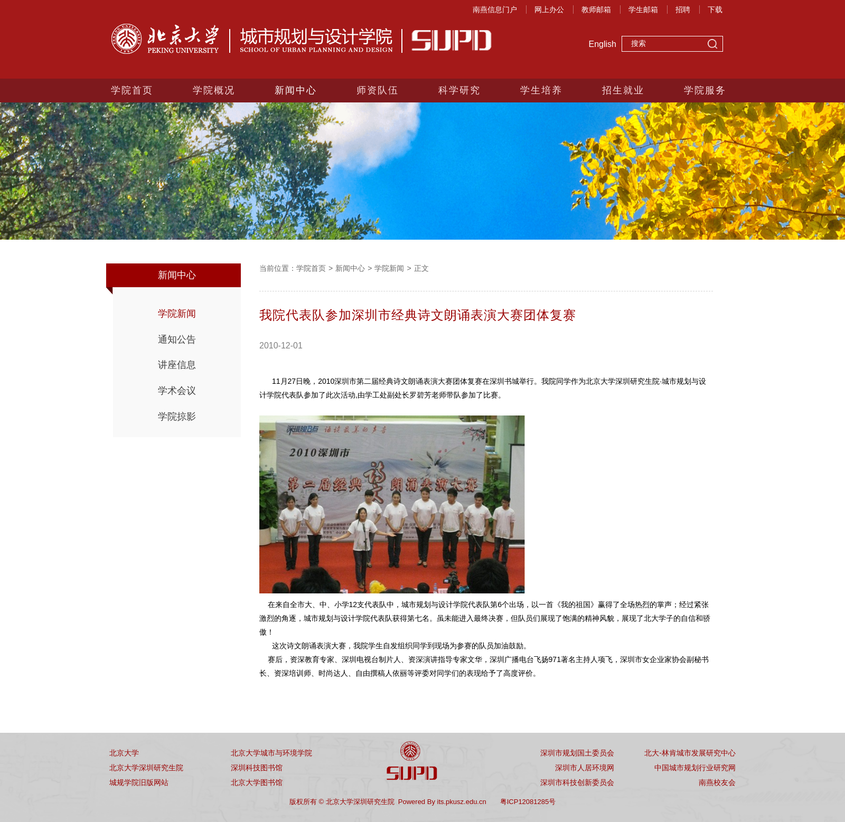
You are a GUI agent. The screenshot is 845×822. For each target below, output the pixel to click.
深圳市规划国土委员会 (577, 753)
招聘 (682, 9)
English (602, 44)
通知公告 (177, 339)
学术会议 (177, 390)
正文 (421, 268)
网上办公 (549, 9)
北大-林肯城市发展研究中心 (690, 753)
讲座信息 (177, 365)
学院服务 (705, 90)
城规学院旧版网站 (138, 782)
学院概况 (214, 90)
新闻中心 (296, 90)
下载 (715, 9)
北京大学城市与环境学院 (271, 753)
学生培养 (541, 90)
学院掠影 (177, 416)
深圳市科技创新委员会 (577, 782)
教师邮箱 (596, 9)
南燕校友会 (717, 782)
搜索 (712, 44)
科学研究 (459, 90)
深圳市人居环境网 (584, 767)
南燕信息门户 (495, 9)
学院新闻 (177, 313)
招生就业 (623, 90)
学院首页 (132, 90)
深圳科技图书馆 (257, 767)
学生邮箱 (643, 9)
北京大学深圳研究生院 (146, 767)
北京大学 (124, 753)
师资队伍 (377, 90)
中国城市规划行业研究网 (695, 767)
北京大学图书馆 (257, 782)
